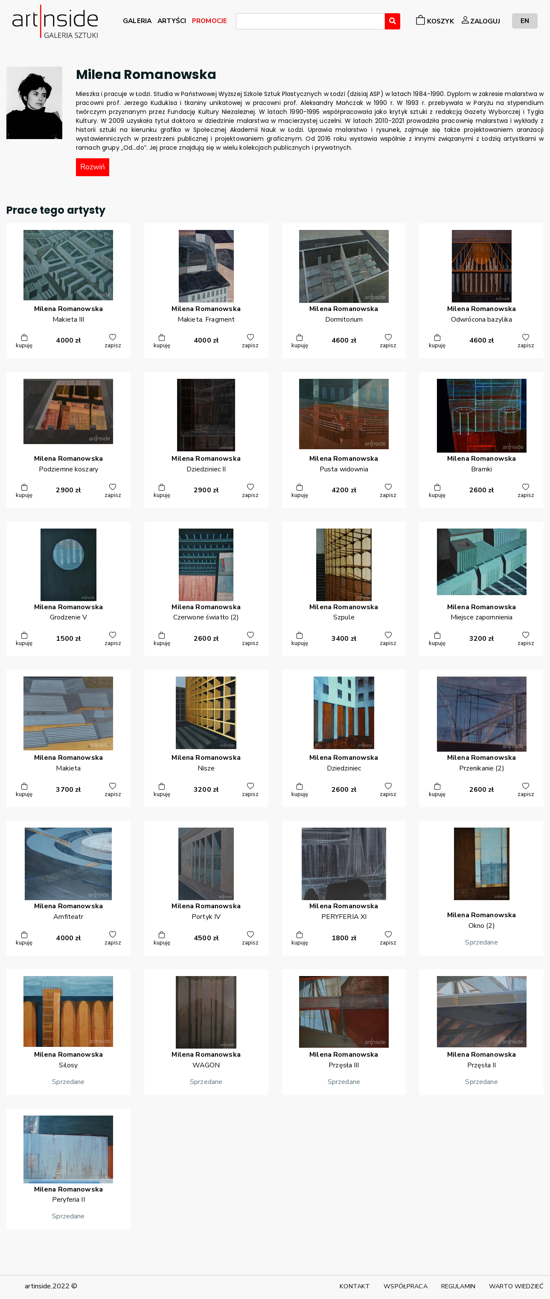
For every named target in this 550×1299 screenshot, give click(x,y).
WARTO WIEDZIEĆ (516, 1286)
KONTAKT (355, 1286)
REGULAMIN (458, 1286)
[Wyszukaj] (392, 21)
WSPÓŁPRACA (405, 1286)
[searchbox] (241, 22)
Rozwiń (92, 167)
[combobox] (310, 21)
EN (525, 20)
